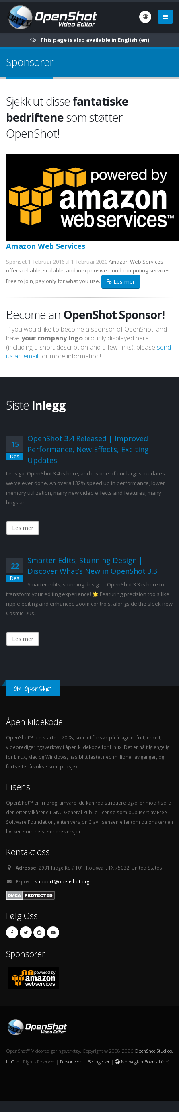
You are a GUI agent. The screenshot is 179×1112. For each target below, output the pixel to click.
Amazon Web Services (45, 246)
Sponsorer (25, 954)
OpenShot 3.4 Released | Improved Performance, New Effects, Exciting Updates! (88, 449)
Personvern (71, 1061)
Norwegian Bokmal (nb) (142, 1061)
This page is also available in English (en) (94, 39)
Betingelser (99, 1061)
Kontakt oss (28, 852)
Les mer (121, 281)
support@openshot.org (62, 881)
